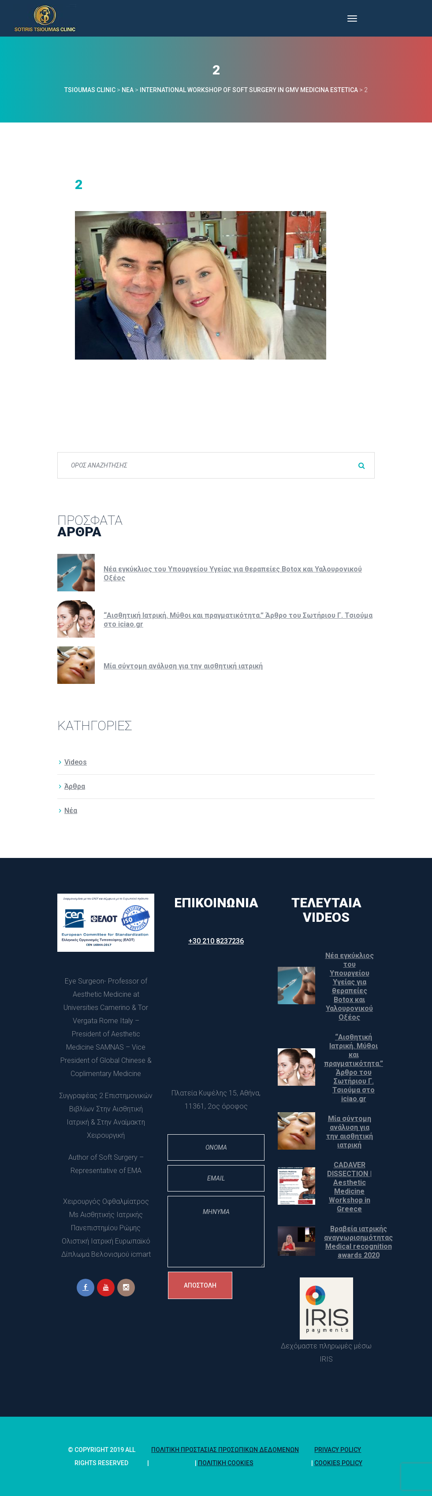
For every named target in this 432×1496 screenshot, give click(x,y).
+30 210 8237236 (216, 941)
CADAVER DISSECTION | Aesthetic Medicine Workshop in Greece (349, 1187)
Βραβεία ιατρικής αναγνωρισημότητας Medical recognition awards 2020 (358, 1242)
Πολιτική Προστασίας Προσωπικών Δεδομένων (225, 1449)
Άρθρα (74, 786)
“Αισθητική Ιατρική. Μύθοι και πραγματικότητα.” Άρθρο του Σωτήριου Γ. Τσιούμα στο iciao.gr (238, 619)
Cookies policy (338, 1462)
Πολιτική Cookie (225, 1462)
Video (75, 762)
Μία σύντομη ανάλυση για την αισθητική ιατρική (183, 666)
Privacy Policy (337, 1449)
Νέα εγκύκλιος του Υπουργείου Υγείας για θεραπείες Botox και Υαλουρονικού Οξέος (233, 573)
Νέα (70, 810)
